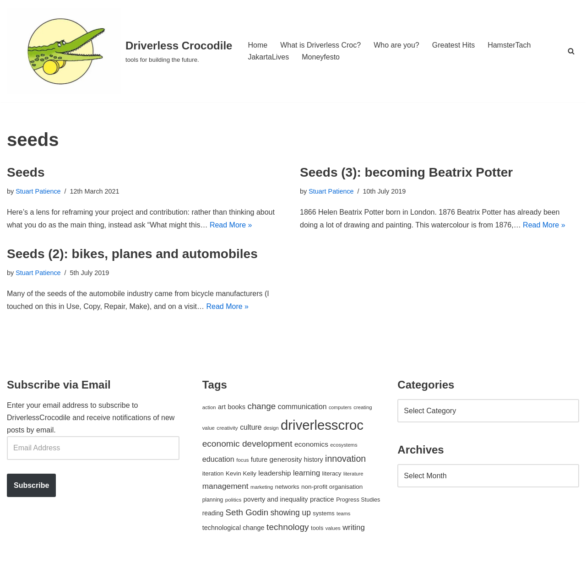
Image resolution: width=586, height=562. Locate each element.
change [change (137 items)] (261, 406)
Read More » (231, 225)
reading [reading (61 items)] (212, 513)
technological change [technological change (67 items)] (233, 527)
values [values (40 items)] (333, 528)
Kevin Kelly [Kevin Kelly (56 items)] (241, 473)
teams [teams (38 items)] (343, 513)
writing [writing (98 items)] (353, 527)
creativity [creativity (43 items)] (227, 428)
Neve (15, 550)
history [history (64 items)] (313, 459)
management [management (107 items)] (225, 486)
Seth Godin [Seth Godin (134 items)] (247, 512)
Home (257, 45)
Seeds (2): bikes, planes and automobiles (132, 254)
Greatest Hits (453, 45)
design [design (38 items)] (271, 428)
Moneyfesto (321, 57)
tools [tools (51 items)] (317, 527)
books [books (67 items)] (236, 407)
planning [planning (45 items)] (212, 500)
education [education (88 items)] (218, 459)
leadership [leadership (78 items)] (274, 473)
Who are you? (396, 45)
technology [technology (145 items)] (287, 527)
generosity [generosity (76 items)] (286, 459)
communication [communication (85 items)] (302, 407)
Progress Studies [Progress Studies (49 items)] (358, 500)
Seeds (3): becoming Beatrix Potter (406, 172)
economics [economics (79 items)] (311, 444)
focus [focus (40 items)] (242, 460)
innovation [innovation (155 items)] (345, 459)
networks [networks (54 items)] (287, 486)
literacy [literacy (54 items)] (332, 473)
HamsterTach (509, 45)
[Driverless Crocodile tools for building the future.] (119, 51)
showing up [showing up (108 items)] (291, 512)
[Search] (571, 51)
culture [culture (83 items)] (250, 427)
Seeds (26, 172)
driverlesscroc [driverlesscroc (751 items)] (322, 424)
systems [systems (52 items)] (323, 513)
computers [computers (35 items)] (340, 407)
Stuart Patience (38, 191)
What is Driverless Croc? (320, 45)
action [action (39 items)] (209, 407)
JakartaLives (268, 57)
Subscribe (31, 485)
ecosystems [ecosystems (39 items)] (343, 445)
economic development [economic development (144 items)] (247, 444)
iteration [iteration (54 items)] (213, 473)
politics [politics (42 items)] (233, 500)
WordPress (89, 550)
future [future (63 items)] (259, 459)
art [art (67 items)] (222, 407)
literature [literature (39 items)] (353, 473)
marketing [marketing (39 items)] (261, 487)
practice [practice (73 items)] (322, 499)
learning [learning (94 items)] (306, 473)
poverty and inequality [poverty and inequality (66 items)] (276, 499)
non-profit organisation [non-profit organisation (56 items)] (332, 486)
